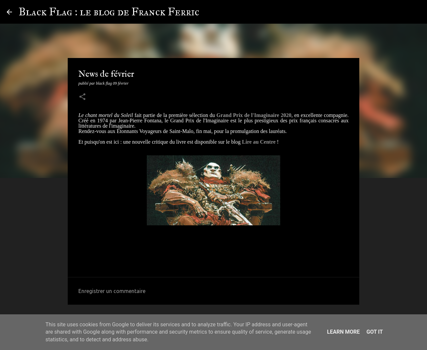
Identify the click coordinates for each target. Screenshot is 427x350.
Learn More (343, 332)
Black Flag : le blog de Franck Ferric (109, 11)
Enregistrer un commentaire (111, 291)
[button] (82, 97)
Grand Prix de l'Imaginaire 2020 (254, 115)
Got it (374, 332)
